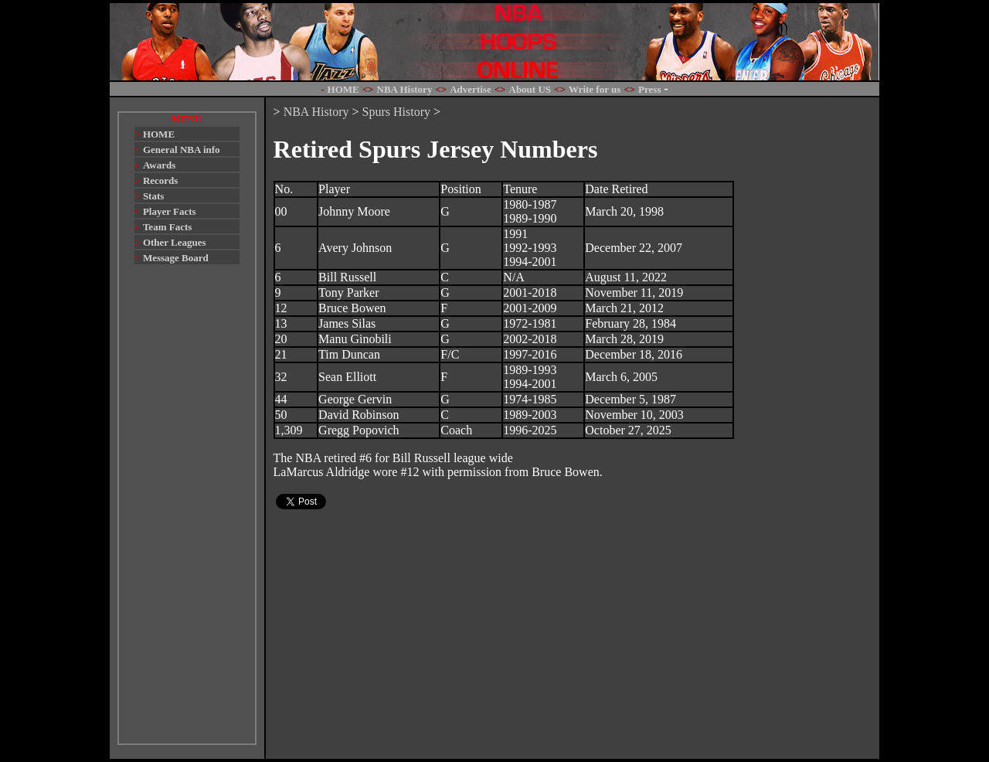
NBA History (316, 111)
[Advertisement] (187, 511)
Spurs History (396, 111)
